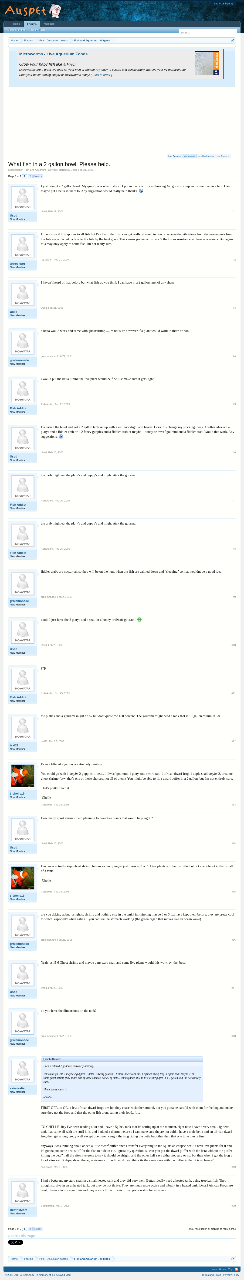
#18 (233, 1036)
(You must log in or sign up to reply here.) (212, 1228)
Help (214, 1269)
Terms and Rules (211, 1274)
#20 (233, 1205)
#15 (233, 891)
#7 (234, 500)
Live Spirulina (223, 156)
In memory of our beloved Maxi (53, 1274)
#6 (234, 452)
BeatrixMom (18, 1210)
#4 (234, 356)
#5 (234, 404)
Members (49, 23)
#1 (234, 211)
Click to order (101, 75)
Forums (32, 24)
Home (16, 23)
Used (74, 169)
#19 (233, 1167)
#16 (233, 939)
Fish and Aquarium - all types (41, 169)
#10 (233, 645)
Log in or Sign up (223, 3)
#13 (233, 804)
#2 (234, 259)
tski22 (14, 745)
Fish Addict (18, 408)
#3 (234, 307)
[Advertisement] (122, 121)
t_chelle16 (17, 793)
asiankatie (17, 1088)
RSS (236, 1269)
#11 (233, 693)
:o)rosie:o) (17, 263)
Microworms (189, 155)
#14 (233, 843)
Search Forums (16, 29)
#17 (233, 987)
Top (230, 1269)
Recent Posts (37, 29)
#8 (234, 548)
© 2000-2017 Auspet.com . (20, 1274)
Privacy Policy (231, 1274)
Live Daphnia (174, 156)
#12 (233, 741)
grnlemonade (19, 360)
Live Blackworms (206, 156)
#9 (234, 596)
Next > (38, 176)
